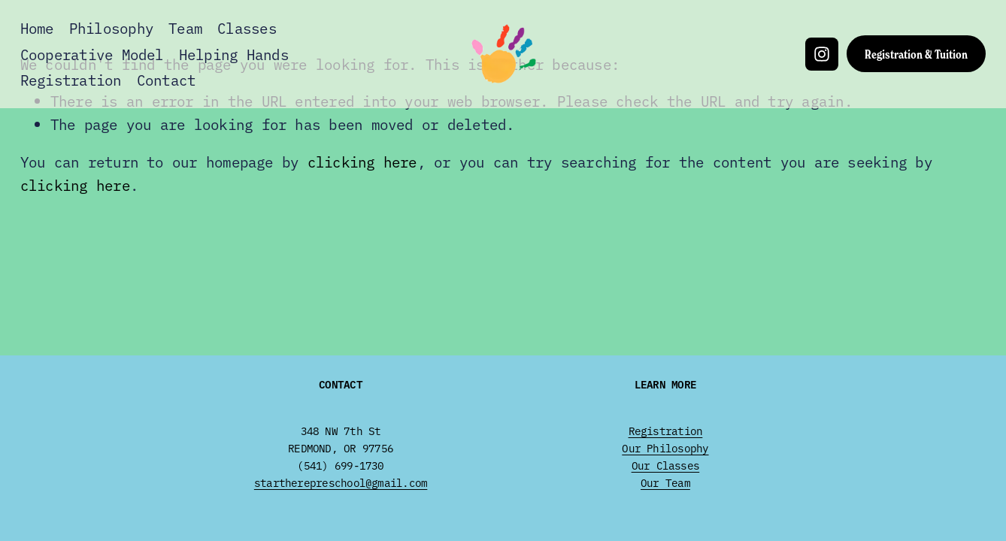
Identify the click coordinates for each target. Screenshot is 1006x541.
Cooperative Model (92, 54)
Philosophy (111, 28)
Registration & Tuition (916, 54)
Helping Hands (234, 54)
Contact (166, 79)
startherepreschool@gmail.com (340, 482)
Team (185, 28)
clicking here (362, 161)
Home (37, 28)
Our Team (665, 482)
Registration (71, 79)
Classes (247, 28)
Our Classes (666, 465)
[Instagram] (821, 54)
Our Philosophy (665, 447)
